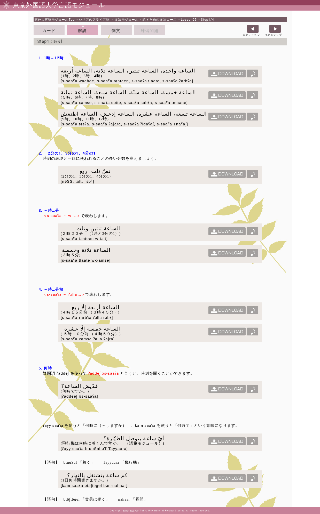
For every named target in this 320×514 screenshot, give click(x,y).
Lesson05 (189, 19)
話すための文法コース (160, 19)
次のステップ (273, 35)
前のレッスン (251, 35)
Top (55, 19)
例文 (116, 30)
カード (49, 30)
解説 (82, 30)
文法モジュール (126, 19)
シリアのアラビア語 (95, 19)
